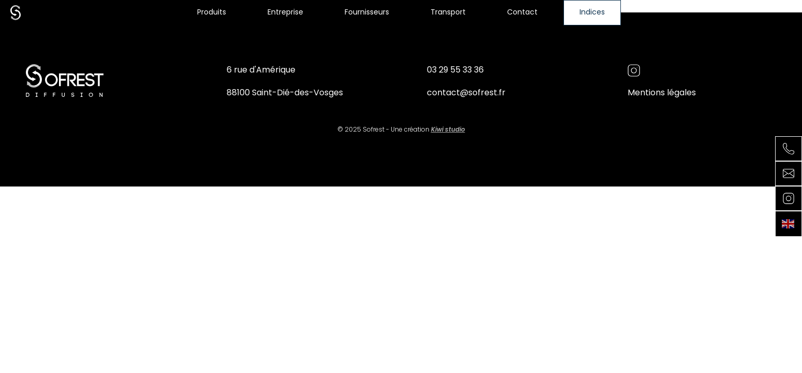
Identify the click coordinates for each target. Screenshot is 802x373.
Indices (592, 13)
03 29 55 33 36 (455, 70)
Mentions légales (662, 93)
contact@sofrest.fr (466, 93)
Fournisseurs (367, 13)
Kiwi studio (448, 130)
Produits (211, 13)
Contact (522, 13)
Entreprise (285, 13)
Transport (448, 13)
